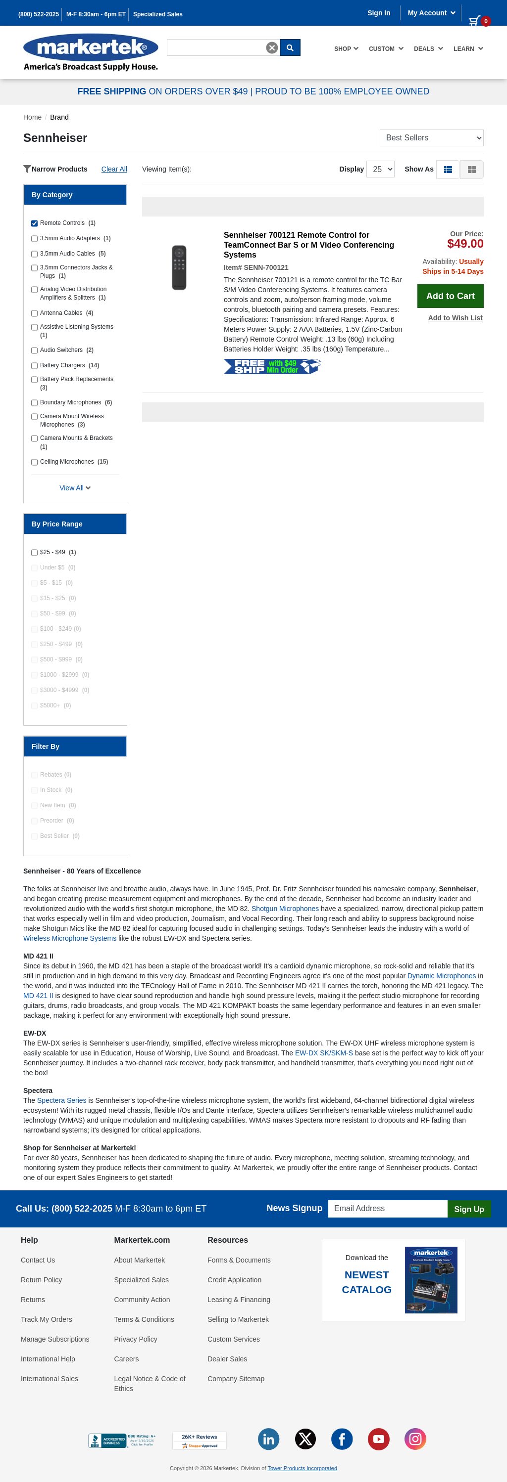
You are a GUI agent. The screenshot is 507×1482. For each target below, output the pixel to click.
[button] (448, 169)
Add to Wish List (455, 318)
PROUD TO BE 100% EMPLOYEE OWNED (342, 91)
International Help (48, 1359)
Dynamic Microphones (441, 976)
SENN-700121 (266, 267)
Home (32, 117)
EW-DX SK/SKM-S (324, 1053)
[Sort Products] (432, 138)
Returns (33, 1300)
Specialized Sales (158, 14)
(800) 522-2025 (38, 14)
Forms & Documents (239, 1260)
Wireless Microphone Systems (69, 938)
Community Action (142, 1300)
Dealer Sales (227, 1359)
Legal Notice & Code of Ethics (150, 1384)
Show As (419, 169)
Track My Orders (46, 1319)
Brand (59, 117)
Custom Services (233, 1339)
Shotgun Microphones (285, 909)
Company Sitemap (235, 1379)
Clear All (114, 169)
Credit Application (234, 1280)
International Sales (49, 1379)
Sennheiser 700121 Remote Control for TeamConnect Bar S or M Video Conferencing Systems (309, 245)
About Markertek (139, 1260)
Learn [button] (469, 48)
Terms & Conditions (144, 1319)
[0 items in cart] (476, 11)
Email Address (347, 1197)
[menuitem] (346, 49)
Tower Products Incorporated (302, 1468)
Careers (126, 1359)
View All (75, 488)
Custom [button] (386, 48)
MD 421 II (38, 996)
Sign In (379, 13)
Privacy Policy (135, 1339)
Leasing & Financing (238, 1300)
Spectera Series (62, 1100)
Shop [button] (346, 48)
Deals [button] (429, 48)
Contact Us (38, 1260)
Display (352, 169)
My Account (432, 13)
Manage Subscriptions (55, 1339)
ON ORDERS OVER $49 (163, 91)
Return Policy (41, 1280)
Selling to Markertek (238, 1319)
